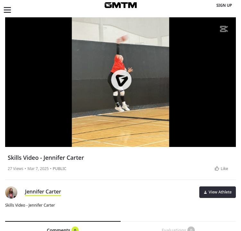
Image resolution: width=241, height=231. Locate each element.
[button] (121, 80)
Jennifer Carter (43, 191)
